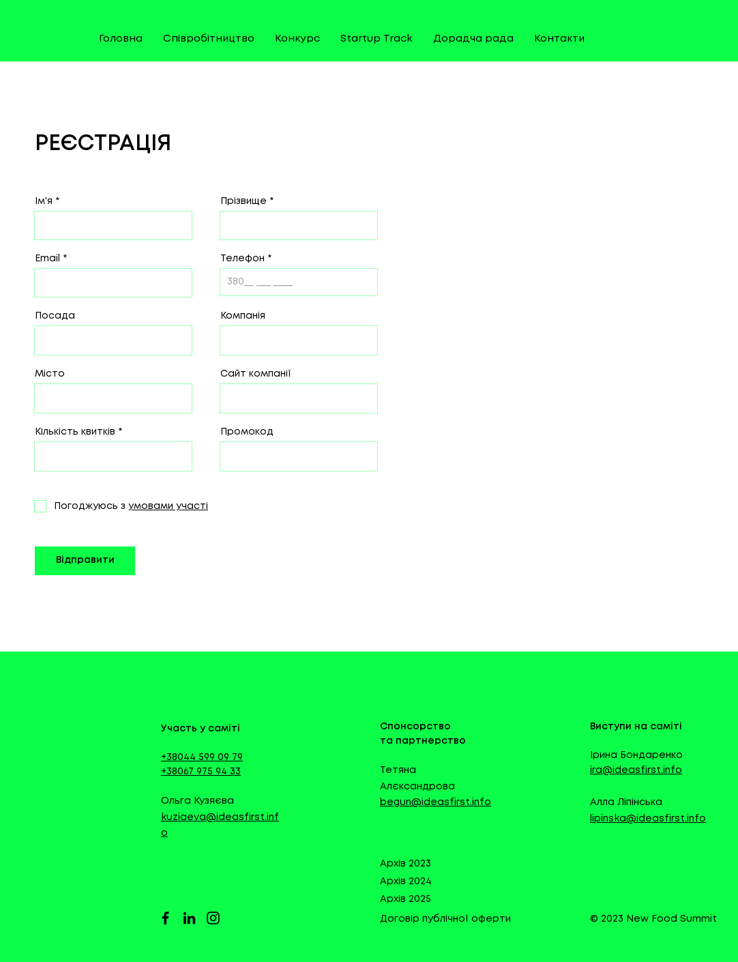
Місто (50, 374)
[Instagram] (213, 918)
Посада (55, 316)
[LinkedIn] (189, 918)
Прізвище (243, 201)
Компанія (242, 316)
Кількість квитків (75, 432)
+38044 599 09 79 (202, 757)
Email (47, 258)
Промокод (247, 432)
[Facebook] (165, 918)
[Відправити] (85, 560)
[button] (167, 506)
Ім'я (44, 201)
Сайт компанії (255, 374)
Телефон (242, 258)
